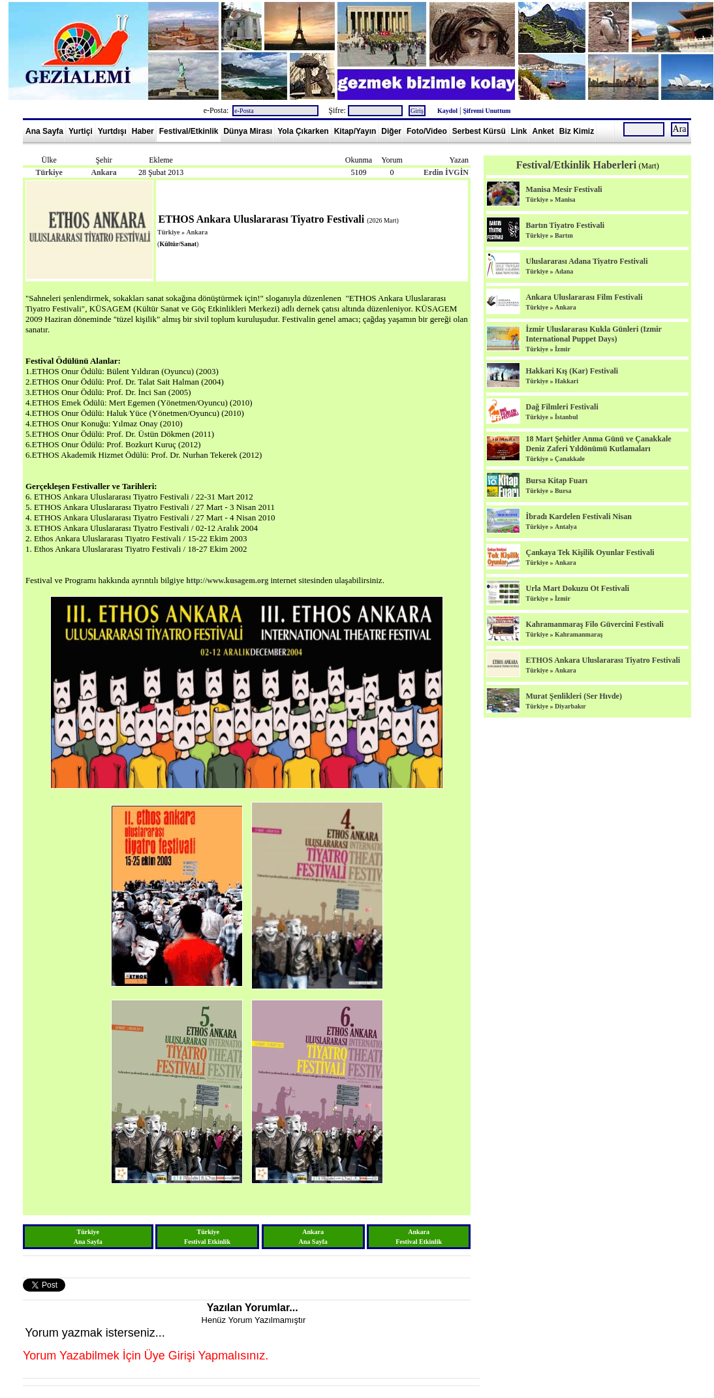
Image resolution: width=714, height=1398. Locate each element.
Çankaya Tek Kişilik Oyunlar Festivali (589, 552)
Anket (543, 131)
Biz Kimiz (576, 131)
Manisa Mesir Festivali (563, 189)
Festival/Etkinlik (189, 131)
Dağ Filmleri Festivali (561, 406)
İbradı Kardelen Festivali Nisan (578, 516)
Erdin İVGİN (446, 172)
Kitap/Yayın (355, 131)
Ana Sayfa (44, 131)
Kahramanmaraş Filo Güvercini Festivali (594, 624)
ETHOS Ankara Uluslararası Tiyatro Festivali (602, 660)
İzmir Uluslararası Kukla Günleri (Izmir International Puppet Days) (593, 334)
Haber (143, 131)
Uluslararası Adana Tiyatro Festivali (586, 261)
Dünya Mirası (247, 131)
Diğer (391, 131)
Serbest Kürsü (479, 131)
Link (519, 131)
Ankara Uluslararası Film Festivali (583, 297)
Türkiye (48, 172)
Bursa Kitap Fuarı (556, 480)
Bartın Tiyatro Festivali (564, 225)
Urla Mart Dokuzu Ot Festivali (577, 588)
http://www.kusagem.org (227, 580)
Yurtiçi (81, 131)
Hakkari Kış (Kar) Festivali (571, 370)
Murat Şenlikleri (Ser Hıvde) (573, 696)
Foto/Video (427, 131)
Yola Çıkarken (302, 131)
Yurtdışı (112, 131)
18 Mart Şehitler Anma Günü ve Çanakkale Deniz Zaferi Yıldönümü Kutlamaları (598, 443)
